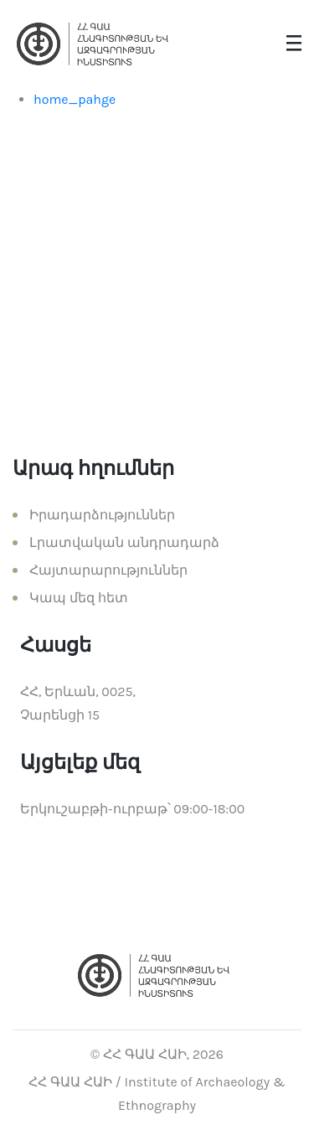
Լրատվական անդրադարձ (124, 542)
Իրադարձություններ (102, 515)
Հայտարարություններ (108, 570)
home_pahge (74, 99)
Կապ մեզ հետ (78, 598)
